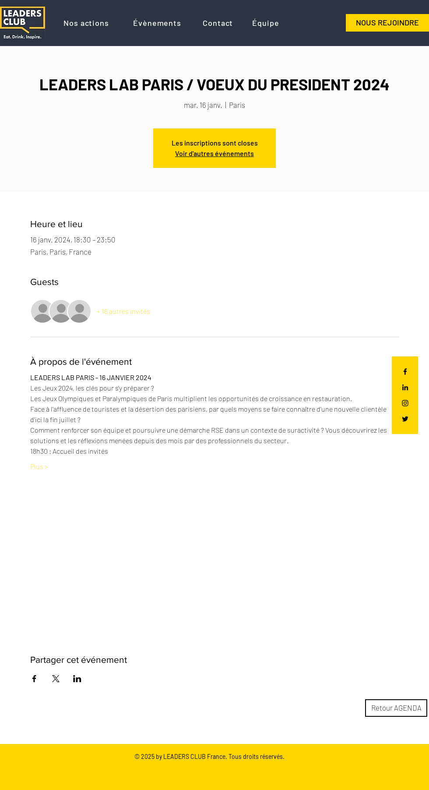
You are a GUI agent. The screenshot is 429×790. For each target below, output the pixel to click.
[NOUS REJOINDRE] (387, 23)
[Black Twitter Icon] (405, 419)
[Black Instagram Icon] (405, 403)
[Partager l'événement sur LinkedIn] (77, 678)
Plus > (39, 466)
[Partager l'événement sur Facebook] (34, 678)
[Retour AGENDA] (396, 708)
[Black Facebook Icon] (405, 371)
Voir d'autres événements (214, 153)
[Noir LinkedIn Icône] (405, 387)
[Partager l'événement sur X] (56, 678)
